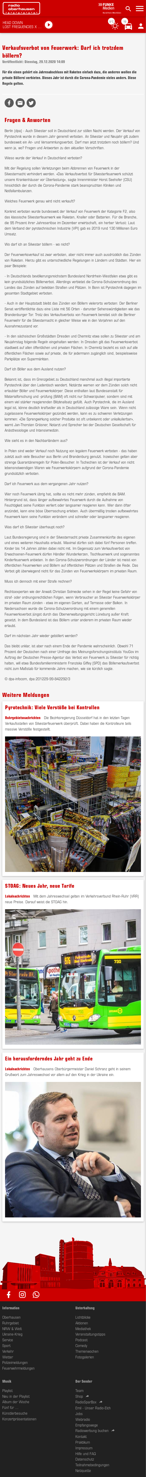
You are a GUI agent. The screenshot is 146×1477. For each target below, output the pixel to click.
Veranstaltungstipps (90, 1334)
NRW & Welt (12, 1328)
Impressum (83, 1447)
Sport (6, 1345)
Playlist (7, 1390)
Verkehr (8, 1351)
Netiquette (83, 1470)
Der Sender (83, 1381)
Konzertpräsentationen (19, 1418)
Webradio (82, 1419)
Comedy (81, 1345)
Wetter (7, 1357)
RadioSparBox (85, 1402)
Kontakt (81, 1436)
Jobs (79, 1413)
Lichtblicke (83, 1317)
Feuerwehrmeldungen (18, 1368)
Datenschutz (84, 1459)
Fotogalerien (84, 1357)
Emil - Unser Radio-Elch (93, 1408)
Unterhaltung (85, 1307)
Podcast (81, 1339)
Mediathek (83, 1328)
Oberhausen (11, 1317)
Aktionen (81, 1323)
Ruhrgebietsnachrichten (23, 717)
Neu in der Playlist (16, 1396)
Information (10, 1307)
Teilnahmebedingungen (92, 1464)
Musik (6, 1381)
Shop (79, 1396)
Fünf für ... (10, 1407)
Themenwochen (87, 1351)
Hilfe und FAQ (85, 1453)
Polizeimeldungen (15, 1362)
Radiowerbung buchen (92, 1430)
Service (7, 1339)
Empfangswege (86, 1425)
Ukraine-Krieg (12, 1334)
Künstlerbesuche (15, 1413)
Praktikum (82, 1442)
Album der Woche (15, 1401)
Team (79, 1390)
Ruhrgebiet (10, 1323)
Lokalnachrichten (17, 896)
